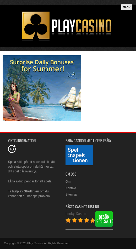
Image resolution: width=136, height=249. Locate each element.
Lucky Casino (76, 213)
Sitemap (71, 194)
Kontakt (71, 188)
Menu (126, 7)
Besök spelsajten (104, 219)
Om (68, 181)
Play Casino (35, 243)
